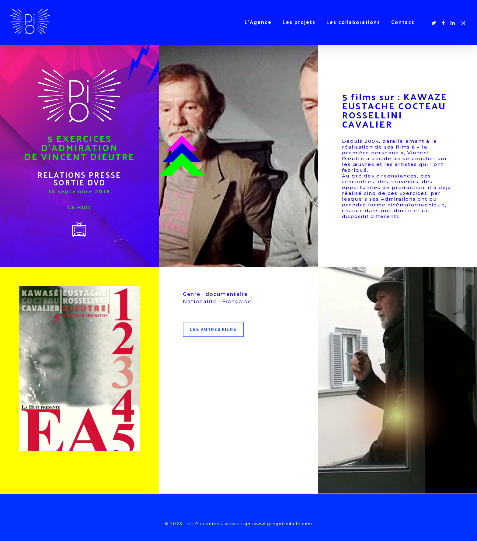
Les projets (299, 21)
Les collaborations (353, 21)
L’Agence (258, 21)
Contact (402, 21)
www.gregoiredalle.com (283, 524)
